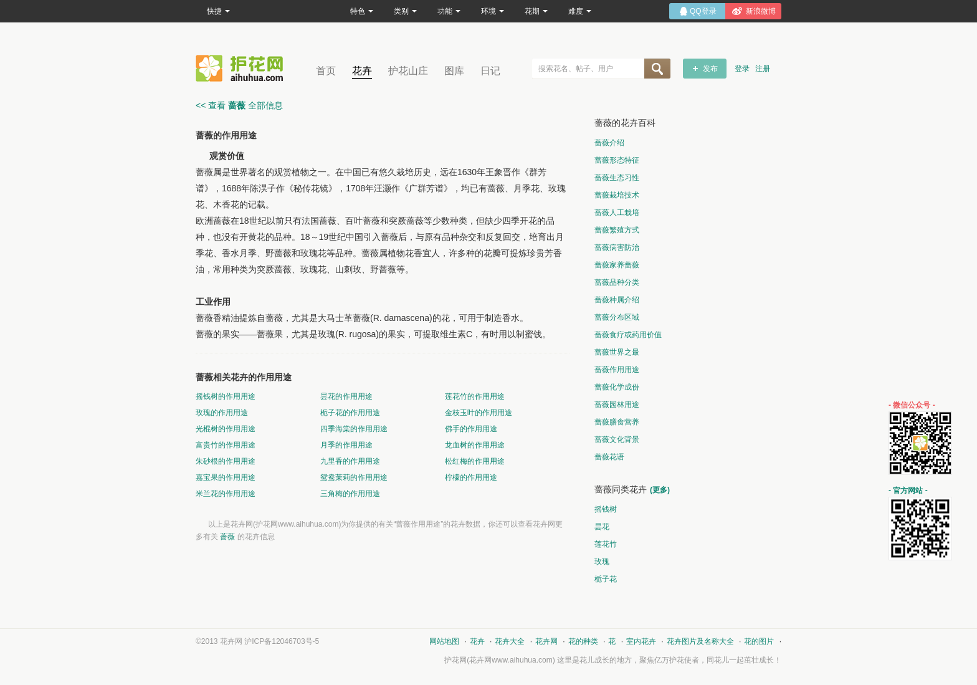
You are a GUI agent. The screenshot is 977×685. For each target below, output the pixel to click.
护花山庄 (408, 70)
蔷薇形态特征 (616, 160)
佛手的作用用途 (471, 428)
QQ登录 (703, 11)
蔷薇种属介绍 (616, 299)
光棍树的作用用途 (225, 428)
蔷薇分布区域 (616, 317)
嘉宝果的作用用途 (225, 477)
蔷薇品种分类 (616, 282)
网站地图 (444, 641)
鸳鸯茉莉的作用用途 (354, 477)
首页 (326, 70)
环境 (492, 11)
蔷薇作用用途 (616, 369)
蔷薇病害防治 (616, 247)
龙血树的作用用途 (475, 445)
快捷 (218, 11)
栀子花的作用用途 (350, 412)
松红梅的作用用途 (475, 461)
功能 (448, 11)
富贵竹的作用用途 (225, 445)
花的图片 (759, 641)
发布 (710, 68)
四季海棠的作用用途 (354, 428)
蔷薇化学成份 (616, 387)
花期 (536, 11)
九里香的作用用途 (350, 461)
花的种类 (583, 641)
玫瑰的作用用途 (222, 412)
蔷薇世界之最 (616, 352)
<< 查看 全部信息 (239, 105)
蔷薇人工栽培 (616, 212)
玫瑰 (601, 561)
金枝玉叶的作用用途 (478, 412)
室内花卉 (641, 641)
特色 (361, 11)
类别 (405, 11)
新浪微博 (761, 11)
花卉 (362, 70)
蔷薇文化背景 (616, 439)
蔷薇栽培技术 (616, 195)
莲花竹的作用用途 (475, 396)
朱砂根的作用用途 (225, 461)
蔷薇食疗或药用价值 (628, 334)
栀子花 (605, 579)
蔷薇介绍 (609, 142)
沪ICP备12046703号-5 (281, 641)
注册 (762, 68)
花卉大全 (510, 641)
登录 (742, 68)
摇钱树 (605, 509)
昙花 (601, 526)
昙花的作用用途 (346, 396)
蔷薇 (227, 536)
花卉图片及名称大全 (700, 641)
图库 (454, 70)
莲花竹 (605, 544)
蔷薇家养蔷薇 (616, 265)
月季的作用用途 (346, 445)
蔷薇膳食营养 (616, 422)
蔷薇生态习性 (616, 177)
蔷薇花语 (609, 457)
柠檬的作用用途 (471, 477)
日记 (490, 70)
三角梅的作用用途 (350, 493)
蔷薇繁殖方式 (616, 230)
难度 (579, 11)
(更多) (660, 490)
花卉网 (242, 68)
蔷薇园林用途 (616, 404)
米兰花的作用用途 (225, 493)
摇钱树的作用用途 (225, 396)
